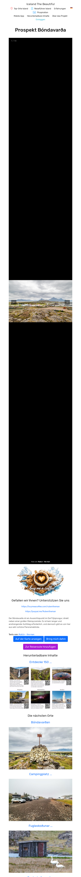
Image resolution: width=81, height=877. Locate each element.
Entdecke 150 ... (40, 662)
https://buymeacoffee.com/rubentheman (40, 606)
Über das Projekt (59, 16)
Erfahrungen (60, 8)
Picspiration (42, 12)
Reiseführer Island (42, 8)
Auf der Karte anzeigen (28, 638)
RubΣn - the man (44, 562)
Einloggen (40, 19)
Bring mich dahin (56, 638)
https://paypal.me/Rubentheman (40, 611)
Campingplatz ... (40, 774)
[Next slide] (67, 302)
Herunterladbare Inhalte (38, 16)
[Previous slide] (13, 302)
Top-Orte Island (21, 8)
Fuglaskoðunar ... (40, 826)
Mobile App (19, 16)
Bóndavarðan (40, 722)
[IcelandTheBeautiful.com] (40, 4)
